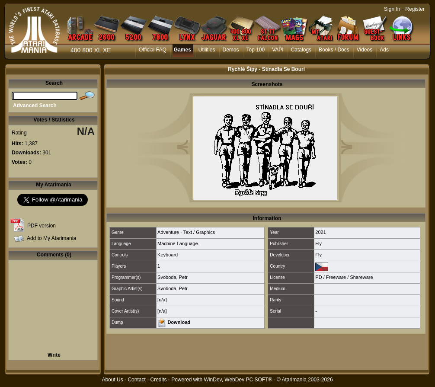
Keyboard (167, 254)
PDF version (41, 226)
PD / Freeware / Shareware (344, 277)
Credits (158, 380)
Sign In (392, 9)
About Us (112, 380)
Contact (136, 380)
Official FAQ (152, 50)
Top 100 (255, 50)
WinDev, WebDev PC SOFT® (238, 380)
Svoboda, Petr (172, 277)
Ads (384, 50)
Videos (364, 50)
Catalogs (301, 50)
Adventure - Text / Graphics (186, 232)
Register (415, 9)
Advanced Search (35, 105)
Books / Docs (334, 50)
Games (182, 50)
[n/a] (161, 299)
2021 (320, 232)
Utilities (206, 50)
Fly (318, 243)
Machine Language (177, 243)
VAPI (277, 50)
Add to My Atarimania (51, 238)
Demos (231, 50)
